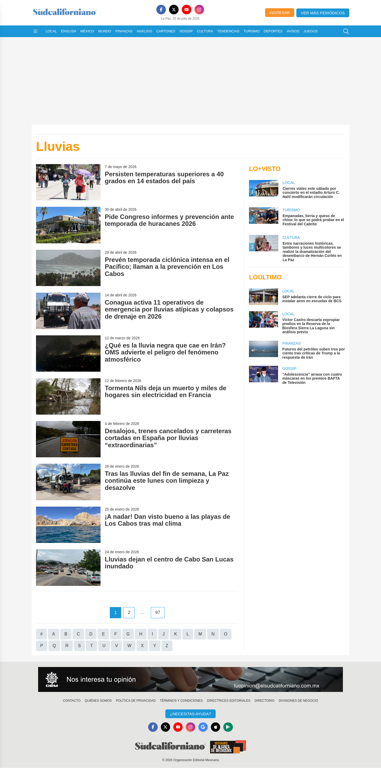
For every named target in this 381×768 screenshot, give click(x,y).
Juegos (311, 31)
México (87, 31)
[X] (174, 9)
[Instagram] (199, 9)
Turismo (252, 31)
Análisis (144, 31)
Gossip (186, 31)
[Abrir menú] (35, 31)
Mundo (104, 31)
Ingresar (279, 12)
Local (51, 31)
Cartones (165, 31)
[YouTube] (186, 9)
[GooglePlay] (228, 727)
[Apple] (216, 727)
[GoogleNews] (203, 727)
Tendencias (228, 31)
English (68, 31)
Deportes (273, 31)
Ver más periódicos (323, 13)
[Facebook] (161, 9)
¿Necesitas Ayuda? (190, 714)
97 (157, 612)
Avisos (293, 31)
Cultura (205, 31)
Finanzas (123, 31)
